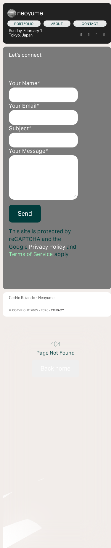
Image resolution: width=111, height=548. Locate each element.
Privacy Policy (47, 247)
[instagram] (89, 35)
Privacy (57, 310)
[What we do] (24, 23)
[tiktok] (97, 35)
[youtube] (104, 35)
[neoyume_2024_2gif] (25, 11)
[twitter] (81, 35)
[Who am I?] (57, 23)
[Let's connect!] (90, 23)
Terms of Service (31, 254)
